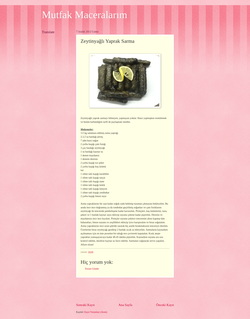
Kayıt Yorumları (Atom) (95, 312)
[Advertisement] (138, 290)
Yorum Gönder (92, 268)
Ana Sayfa (125, 305)
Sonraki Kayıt (85, 305)
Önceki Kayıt (165, 305)
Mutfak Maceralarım (84, 14)
